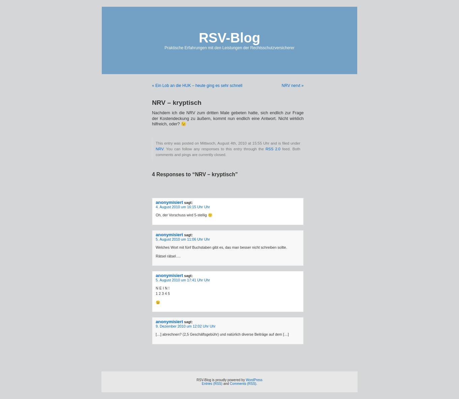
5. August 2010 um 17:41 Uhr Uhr (183, 280)
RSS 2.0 (273, 149)
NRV (159, 149)
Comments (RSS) (243, 384)
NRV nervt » (293, 85)
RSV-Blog (229, 37)
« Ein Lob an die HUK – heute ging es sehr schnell (197, 85)
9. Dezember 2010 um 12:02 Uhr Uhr (186, 326)
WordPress (254, 380)
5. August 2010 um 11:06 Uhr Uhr (183, 239)
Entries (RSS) (212, 384)
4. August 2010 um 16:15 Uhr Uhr (183, 207)
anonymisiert (169, 202)
